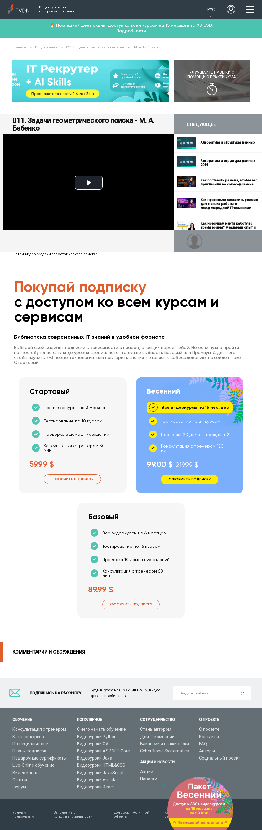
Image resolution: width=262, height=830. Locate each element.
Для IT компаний (157, 736)
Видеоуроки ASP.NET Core (103, 750)
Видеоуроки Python (97, 736)
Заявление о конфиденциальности (73, 814)
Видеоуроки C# (93, 743)
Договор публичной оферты (131, 814)
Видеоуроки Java (94, 758)
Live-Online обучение (33, 765)
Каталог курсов (28, 736)
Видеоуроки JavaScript (100, 772)
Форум (19, 786)
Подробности (131, 30)
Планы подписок (29, 750)
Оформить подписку (72, 479)
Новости (148, 778)
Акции (146, 771)
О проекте (209, 729)
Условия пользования (23, 814)
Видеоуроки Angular (97, 779)
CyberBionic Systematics (164, 750)
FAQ (203, 743)
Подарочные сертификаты (39, 758)
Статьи (19, 779)
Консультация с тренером (39, 729)
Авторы (207, 750)
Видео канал (25, 772)
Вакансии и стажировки (164, 743)
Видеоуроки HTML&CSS (101, 765)
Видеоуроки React (95, 786)
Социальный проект (219, 758)
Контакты (209, 736)
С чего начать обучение (101, 729)
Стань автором (155, 729)
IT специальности (30, 743)
